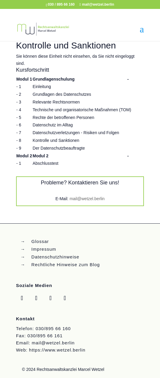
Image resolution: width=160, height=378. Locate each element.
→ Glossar (35, 241)
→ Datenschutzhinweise (50, 256)
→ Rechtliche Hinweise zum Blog (60, 264)
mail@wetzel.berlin (87, 198)
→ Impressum (38, 249)
